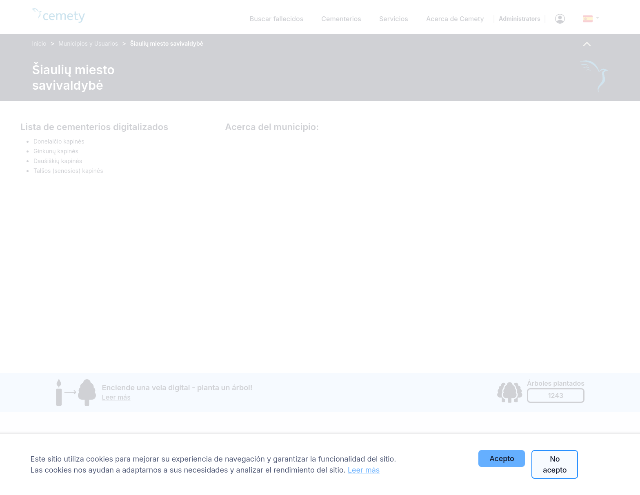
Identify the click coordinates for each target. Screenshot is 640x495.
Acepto (501, 458)
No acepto (555, 464)
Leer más (364, 470)
